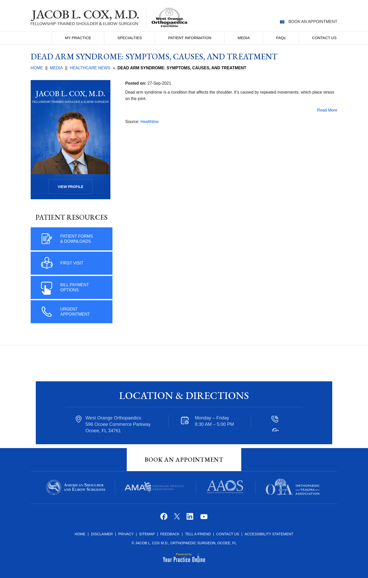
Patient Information (189, 38)
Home (41, 36)
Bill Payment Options (74, 287)
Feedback (169, 534)
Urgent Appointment (75, 311)
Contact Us (324, 38)
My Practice (78, 38)
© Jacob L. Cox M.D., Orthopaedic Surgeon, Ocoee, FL (184, 543)
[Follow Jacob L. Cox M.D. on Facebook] (164, 518)
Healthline (150, 121)
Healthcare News (90, 68)
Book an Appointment (313, 21)
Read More (327, 110)
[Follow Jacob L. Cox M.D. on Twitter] (177, 518)
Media (244, 38)
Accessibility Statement (269, 534)
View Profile (70, 187)
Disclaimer (102, 534)
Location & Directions (184, 395)
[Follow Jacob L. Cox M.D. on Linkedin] (190, 518)
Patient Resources (72, 217)
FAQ (281, 38)
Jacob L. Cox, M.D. (70, 93)
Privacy (126, 534)
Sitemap (147, 534)
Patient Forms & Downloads (76, 238)
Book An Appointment (184, 459)
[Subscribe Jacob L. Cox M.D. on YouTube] (203, 518)
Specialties (129, 38)
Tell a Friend (198, 534)
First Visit (71, 263)
